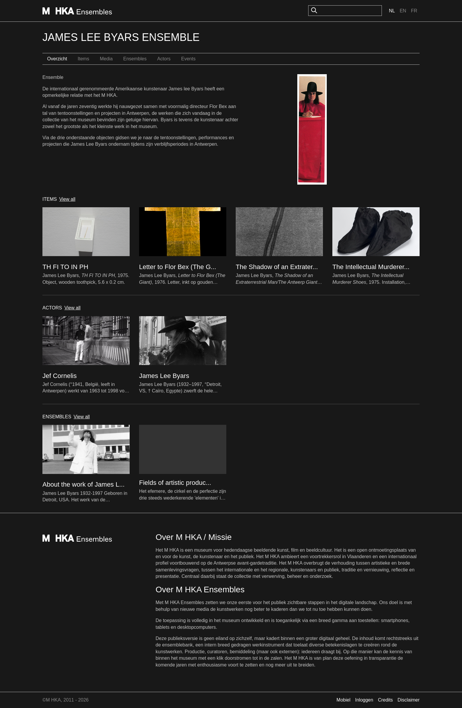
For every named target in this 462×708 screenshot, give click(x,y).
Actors (163, 58)
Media (106, 58)
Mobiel (343, 699)
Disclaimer (408, 699)
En (403, 10)
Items (83, 58)
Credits (385, 699)
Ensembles (134, 58)
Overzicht (57, 58)
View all (67, 199)
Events (188, 58)
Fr (414, 10)
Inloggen (364, 699)
